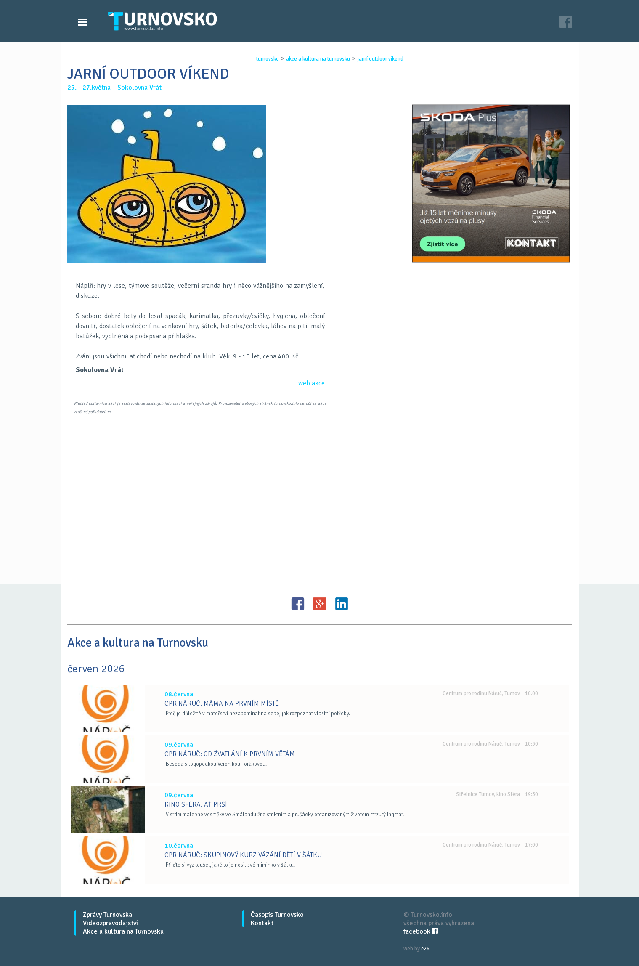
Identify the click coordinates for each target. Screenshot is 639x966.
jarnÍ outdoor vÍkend (380, 59)
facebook (420, 931)
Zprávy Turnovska (107, 914)
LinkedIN (341, 604)
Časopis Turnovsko (277, 914)
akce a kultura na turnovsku (318, 59)
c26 (425, 948)
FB (298, 604)
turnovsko (267, 59)
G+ (320, 604)
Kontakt (262, 923)
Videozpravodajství (110, 923)
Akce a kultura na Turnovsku (123, 931)
